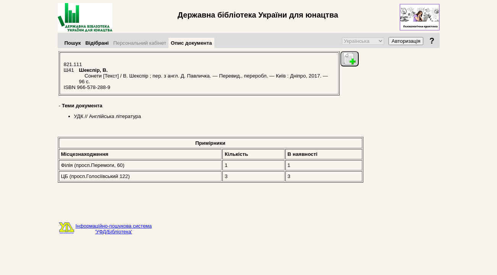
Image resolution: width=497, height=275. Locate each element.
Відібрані (96, 43)
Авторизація (406, 41)
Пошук (73, 43)
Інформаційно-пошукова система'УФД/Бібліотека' (114, 229)
